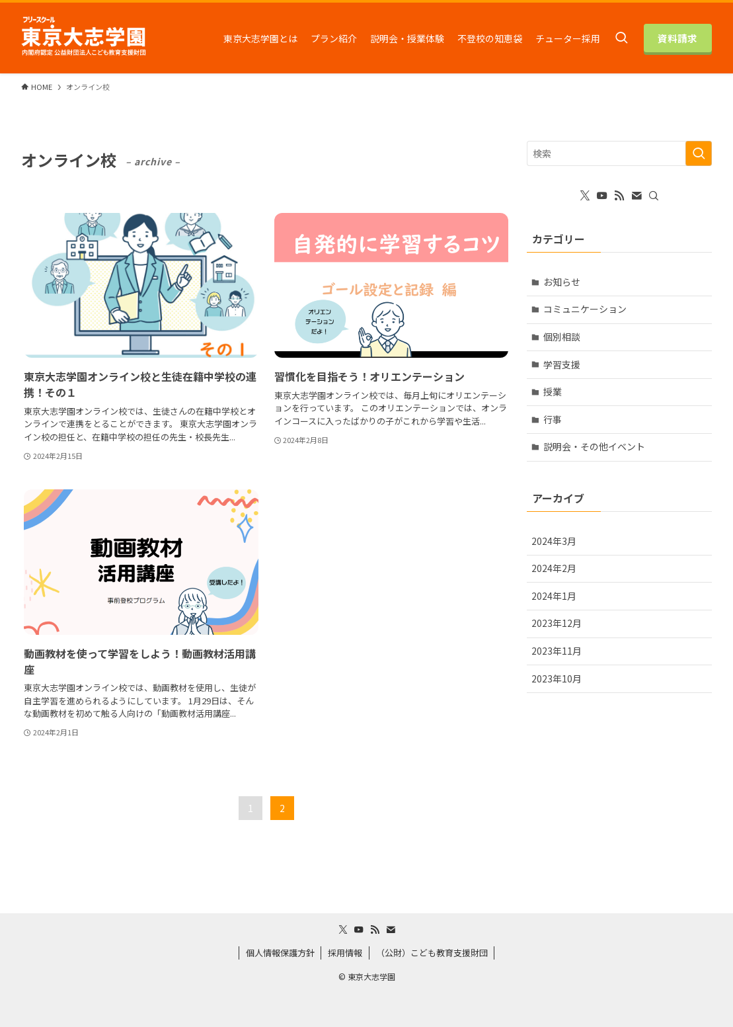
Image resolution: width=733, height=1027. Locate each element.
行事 (552, 419)
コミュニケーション (585, 308)
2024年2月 (553, 568)
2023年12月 (556, 623)
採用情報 (345, 952)
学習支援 (561, 364)
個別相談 (561, 336)
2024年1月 (553, 595)
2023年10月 (556, 678)
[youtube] (602, 195)
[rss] (619, 195)
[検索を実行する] (698, 153)
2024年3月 (553, 541)
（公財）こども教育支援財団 (432, 952)
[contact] (636, 195)
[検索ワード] (619, 153)
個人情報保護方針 (280, 952)
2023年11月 (556, 650)
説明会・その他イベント (594, 446)
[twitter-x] (585, 195)
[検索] (653, 195)
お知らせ (561, 281)
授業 (552, 391)
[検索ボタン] (621, 38)
